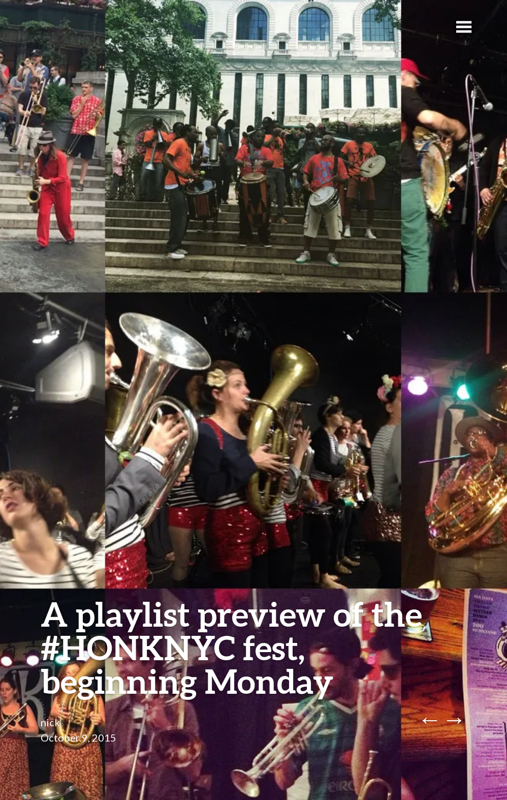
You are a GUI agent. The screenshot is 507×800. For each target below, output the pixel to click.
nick (50, 722)
